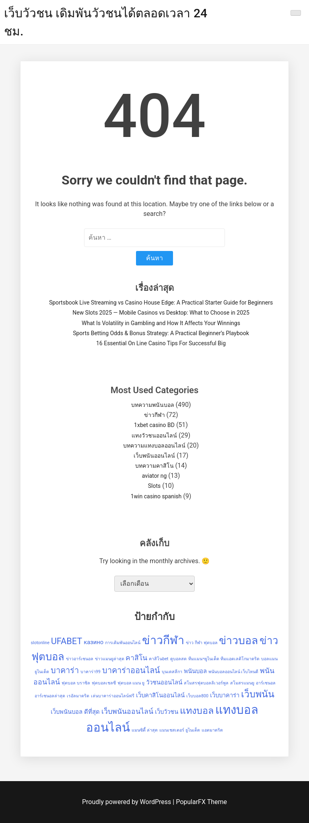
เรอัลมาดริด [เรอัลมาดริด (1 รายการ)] (78, 696)
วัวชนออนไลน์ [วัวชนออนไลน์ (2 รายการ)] (164, 682)
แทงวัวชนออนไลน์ (154, 435)
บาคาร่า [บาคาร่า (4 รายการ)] (65, 670)
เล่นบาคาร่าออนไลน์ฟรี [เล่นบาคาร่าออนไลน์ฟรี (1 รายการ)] (112, 696)
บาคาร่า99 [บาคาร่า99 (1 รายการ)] (90, 671)
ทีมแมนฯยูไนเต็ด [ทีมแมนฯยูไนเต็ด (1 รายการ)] (203, 658)
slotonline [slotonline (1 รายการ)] (40, 642)
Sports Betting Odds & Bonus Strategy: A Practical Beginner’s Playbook (161, 333)
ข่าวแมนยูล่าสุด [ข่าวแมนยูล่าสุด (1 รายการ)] (109, 658)
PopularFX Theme (201, 802)
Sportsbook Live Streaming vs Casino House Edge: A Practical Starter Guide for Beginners (161, 302)
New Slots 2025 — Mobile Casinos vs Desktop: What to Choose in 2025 (160, 312)
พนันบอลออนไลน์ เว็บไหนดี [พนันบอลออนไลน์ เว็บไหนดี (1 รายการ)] (233, 671)
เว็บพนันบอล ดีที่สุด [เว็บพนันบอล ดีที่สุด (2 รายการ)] (75, 711)
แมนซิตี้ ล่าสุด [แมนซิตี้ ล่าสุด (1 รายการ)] (145, 730)
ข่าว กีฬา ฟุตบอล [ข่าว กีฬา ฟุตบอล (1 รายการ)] (201, 642)
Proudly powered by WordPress (127, 802)
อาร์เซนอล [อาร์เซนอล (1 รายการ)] (266, 683)
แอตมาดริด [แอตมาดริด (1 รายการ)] (212, 730)
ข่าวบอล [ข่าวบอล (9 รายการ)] (238, 640)
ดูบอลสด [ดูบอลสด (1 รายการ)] (178, 658)
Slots (154, 486)
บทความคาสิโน (154, 465)
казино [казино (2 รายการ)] (93, 642)
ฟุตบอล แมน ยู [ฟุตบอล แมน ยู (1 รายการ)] (130, 683)
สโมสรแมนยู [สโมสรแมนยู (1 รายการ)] (242, 683)
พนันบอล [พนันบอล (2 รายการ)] (195, 671)
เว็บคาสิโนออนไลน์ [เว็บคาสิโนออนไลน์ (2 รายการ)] (160, 695)
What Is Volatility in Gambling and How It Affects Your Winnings (161, 323)
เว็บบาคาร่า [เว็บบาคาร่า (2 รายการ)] (224, 695)
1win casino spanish (156, 496)
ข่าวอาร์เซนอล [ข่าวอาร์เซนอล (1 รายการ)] (79, 658)
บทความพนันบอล (152, 405)
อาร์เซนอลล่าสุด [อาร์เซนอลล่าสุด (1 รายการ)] (50, 696)
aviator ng (154, 476)
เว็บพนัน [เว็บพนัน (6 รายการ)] (257, 694)
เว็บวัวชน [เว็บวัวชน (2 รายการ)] (166, 711)
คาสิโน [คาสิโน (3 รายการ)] (136, 658)
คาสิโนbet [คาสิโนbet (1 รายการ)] (158, 658)
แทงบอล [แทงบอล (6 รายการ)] (197, 710)
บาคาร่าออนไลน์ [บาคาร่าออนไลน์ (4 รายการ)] (131, 670)
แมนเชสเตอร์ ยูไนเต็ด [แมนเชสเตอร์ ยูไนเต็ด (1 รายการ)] (179, 730)
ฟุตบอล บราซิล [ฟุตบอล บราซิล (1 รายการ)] (76, 683)
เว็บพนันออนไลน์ (154, 455)
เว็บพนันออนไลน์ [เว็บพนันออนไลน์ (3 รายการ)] (127, 711)
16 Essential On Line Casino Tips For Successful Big (161, 343)
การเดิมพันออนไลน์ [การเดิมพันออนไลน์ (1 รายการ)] (122, 642)
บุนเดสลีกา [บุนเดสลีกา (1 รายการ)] (172, 671)
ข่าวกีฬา (154, 415)
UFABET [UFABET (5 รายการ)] (66, 641)
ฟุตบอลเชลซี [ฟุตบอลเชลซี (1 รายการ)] (104, 683)
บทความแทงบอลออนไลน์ (154, 445)
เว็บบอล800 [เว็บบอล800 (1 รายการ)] (197, 696)
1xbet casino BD (154, 425)
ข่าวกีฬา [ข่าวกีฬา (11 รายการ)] (163, 640)
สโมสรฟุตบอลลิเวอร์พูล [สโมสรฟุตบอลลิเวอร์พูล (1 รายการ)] (206, 683)
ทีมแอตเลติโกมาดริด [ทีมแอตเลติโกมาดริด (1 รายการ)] (240, 658)
